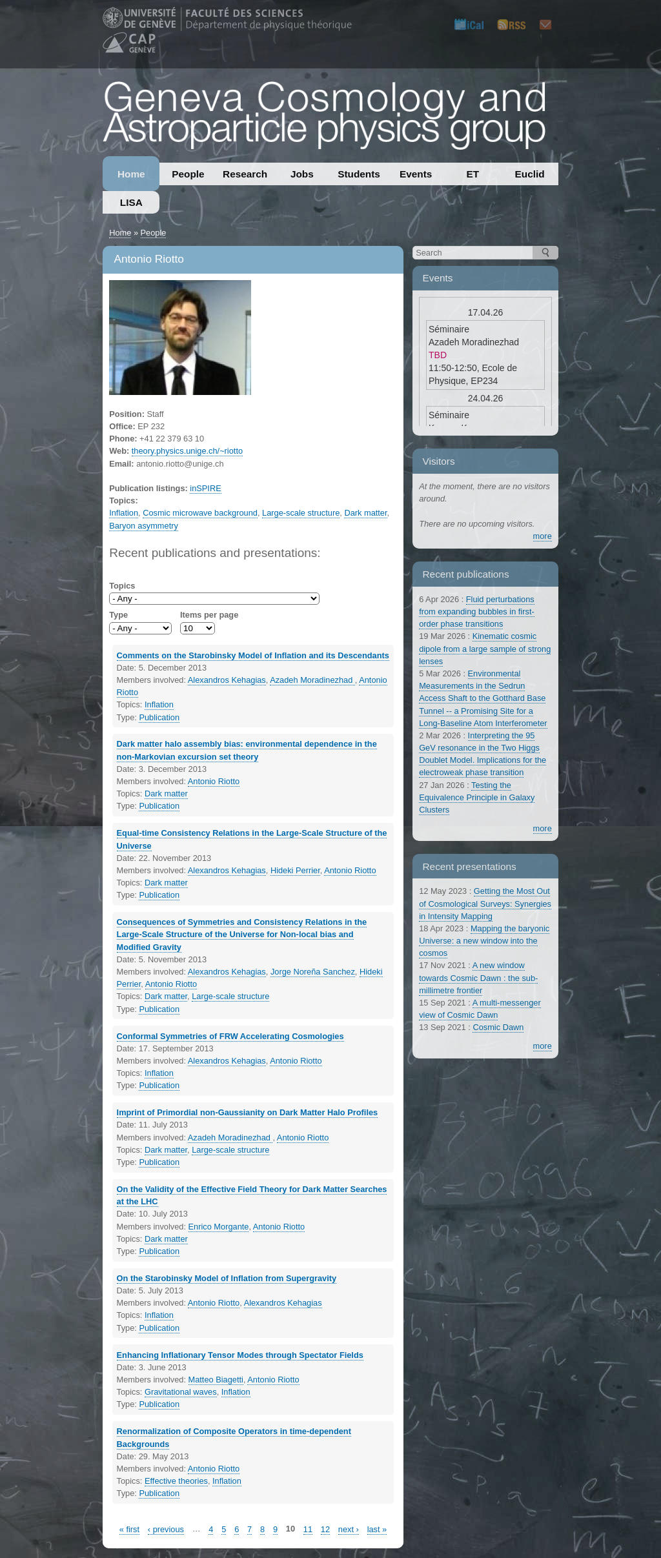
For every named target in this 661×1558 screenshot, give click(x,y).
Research (245, 173)
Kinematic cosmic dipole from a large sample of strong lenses (485, 648)
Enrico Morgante (218, 1226)
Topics (122, 586)
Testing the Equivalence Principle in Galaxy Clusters (476, 797)
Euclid (530, 173)
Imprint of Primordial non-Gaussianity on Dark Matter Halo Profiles (247, 1112)
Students (359, 173)
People (188, 173)
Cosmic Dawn (498, 1027)
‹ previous (166, 1529)
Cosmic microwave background (200, 513)
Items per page (209, 615)
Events (416, 173)
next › (348, 1529)
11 (307, 1529)
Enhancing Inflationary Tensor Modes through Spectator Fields (240, 1355)
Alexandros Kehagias (227, 680)
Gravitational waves (181, 1392)
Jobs (302, 173)
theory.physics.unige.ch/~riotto (187, 451)
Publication (159, 717)
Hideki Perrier (295, 870)
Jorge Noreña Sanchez (312, 971)
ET (473, 173)
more (542, 536)
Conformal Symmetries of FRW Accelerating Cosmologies (230, 1036)
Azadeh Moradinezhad (312, 680)
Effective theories (176, 1481)
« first (129, 1529)
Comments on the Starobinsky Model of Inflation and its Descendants (253, 655)
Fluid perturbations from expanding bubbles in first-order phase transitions (476, 611)
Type (118, 615)
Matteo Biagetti (215, 1379)
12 (325, 1529)
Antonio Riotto (213, 781)
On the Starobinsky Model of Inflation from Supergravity (227, 1278)
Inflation (123, 513)
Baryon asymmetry (143, 526)
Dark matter (365, 513)
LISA (131, 202)
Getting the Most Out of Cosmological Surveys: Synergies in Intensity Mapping (485, 903)
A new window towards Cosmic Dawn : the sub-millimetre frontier (478, 977)
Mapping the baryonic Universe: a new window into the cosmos (484, 941)
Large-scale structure (301, 513)
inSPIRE (205, 488)
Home (131, 173)
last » (377, 1529)
